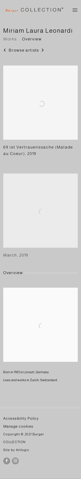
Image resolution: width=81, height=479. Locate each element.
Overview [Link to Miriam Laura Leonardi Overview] (31, 39)
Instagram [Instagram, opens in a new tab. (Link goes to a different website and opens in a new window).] (15, 461)
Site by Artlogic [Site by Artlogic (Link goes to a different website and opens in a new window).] (16, 450)
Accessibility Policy (21, 418)
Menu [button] (74, 10)
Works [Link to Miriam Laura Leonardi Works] (10, 39)
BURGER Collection (34, 10)
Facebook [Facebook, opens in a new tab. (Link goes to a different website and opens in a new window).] (6, 461)
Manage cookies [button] (18, 426)
